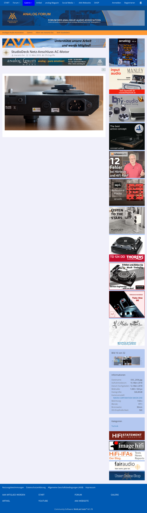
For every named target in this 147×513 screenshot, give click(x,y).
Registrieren (129, 2)
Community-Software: (73, 509)
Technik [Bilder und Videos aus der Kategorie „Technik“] (115, 426)
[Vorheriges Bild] (8, 103)
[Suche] (141, 3)
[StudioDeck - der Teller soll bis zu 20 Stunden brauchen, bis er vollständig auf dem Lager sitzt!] (136, 361)
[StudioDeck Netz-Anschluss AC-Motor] (127, 361)
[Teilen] (104, 69)
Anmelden (116, 2)
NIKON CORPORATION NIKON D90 (127, 398)
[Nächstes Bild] (99, 103)
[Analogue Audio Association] (73, 18)
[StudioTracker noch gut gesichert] (118, 361)
